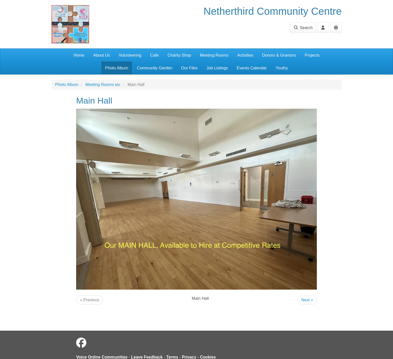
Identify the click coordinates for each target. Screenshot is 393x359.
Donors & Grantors (279, 55)
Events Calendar (252, 68)
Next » (307, 300)
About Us (101, 55)
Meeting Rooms (214, 55)
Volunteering (130, 55)
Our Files (189, 68)
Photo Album (116, 68)
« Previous (89, 300)
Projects (312, 55)
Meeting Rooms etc (102, 84)
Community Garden (154, 68)
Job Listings (217, 68)
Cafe (154, 55)
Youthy (282, 68)
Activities (245, 55)
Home (79, 55)
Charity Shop (179, 55)
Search (303, 28)
